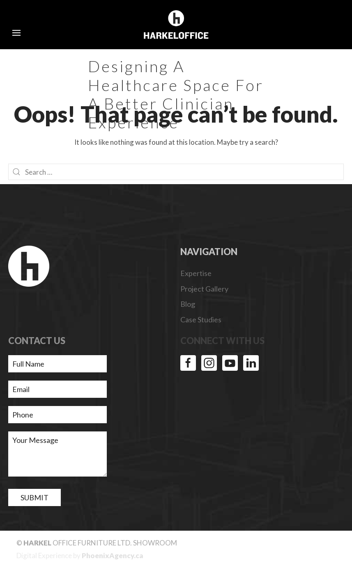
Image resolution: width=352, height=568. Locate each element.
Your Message (57, 454)
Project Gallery (204, 288)
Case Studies (200, 319)
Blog (187, 303)
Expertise (196, 273)
